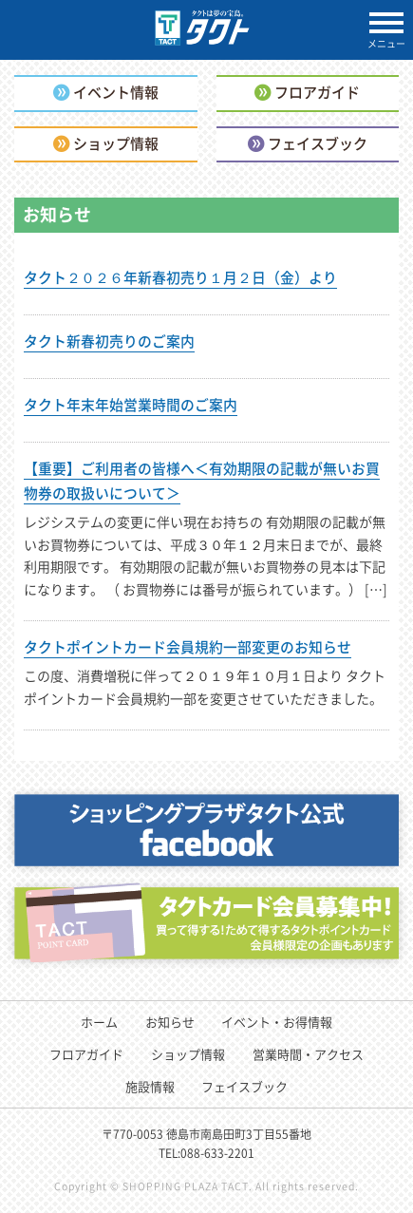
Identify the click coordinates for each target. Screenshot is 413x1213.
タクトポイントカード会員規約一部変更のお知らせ (187, 646)
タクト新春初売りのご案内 (109, 341)
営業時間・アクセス (308, 1054)
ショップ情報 (188, 1054)
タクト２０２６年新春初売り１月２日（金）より (180, 277)
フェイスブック (244, 1086)
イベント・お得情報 (276, 1022)
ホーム (99, 1022)
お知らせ (170, 1022)
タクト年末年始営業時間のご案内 (130, 404)
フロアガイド (86, 1054)
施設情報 (150, 1086)
